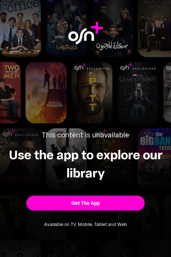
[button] (85, 203)
